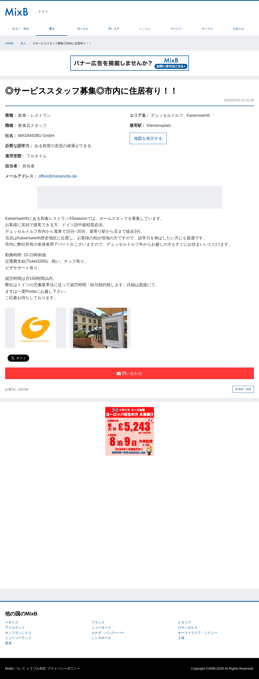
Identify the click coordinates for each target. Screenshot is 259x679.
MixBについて (15, 668)
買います (113, 28)
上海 (181, 638)
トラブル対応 (36, 668)
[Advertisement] (129, 197)
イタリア (184, 622)
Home (9, 43)
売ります (83, 28)
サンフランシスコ (18, 633)
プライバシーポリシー (63, 668)
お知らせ (238, 28)
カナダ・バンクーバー (107, 633)
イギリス (11, 622)
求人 (52, 28)
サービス (176, 28)
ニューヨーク (101, 627)
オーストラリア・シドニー (197, 633)
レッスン (145, 28)
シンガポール (101, 638)
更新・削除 (243, 389)
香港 (8, 643)
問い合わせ (129, 373)
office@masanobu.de (58, 176)
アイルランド (15, 627)
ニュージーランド (18, 638)
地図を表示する (148, 138)
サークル (207, 28)
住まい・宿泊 (20, 28)
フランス (98, 622)
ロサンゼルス (188, 627)
